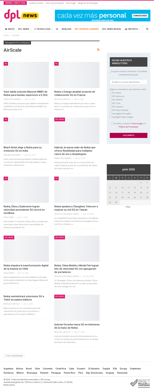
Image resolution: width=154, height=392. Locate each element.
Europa (123, 368)
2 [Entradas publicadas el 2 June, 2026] (116, 182)
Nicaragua (32, 373)
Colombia (47, 368)
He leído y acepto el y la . (128, 125)
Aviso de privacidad (55, 3)
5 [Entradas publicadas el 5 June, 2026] (134, 182)
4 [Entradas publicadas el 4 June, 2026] (128, 182)
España (106, 368)
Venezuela (122, 373)
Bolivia (19, 368)
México (20, 373)
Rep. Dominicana (94, 373)
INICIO (10, 29)
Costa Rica (60, 368)
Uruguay (110, 373)
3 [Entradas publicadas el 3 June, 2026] (122, 182)
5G (6, 64)
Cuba (71, 368)
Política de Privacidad (128, 126)
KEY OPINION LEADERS (87, 29)
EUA (115, 368)
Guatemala (135, 368)
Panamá (44, 373)
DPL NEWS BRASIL (111, 29)
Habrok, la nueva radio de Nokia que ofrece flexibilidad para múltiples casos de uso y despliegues (74, 150)
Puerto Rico (69, 373)
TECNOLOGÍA (42, 29)
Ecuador (81, 368)
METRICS (131, 29)
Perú (80, 373)
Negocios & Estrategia (88, 3)
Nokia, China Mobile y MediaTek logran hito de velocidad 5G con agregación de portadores (76, 269)
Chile (37, 368)
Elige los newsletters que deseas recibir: (128, 89)
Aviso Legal (137, 123)
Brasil (29, 368)
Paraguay (56, 373)
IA (57, 29)
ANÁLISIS (66, 29)
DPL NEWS (23, 29)
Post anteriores (14, 356)
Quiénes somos (36, 3)
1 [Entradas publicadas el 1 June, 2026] (110, 182)
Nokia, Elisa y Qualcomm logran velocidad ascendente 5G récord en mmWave (24, 209)
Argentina (8, 368)
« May (127, 206)
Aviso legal (71, 3)
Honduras (9, 373)
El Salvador (94, 368)
